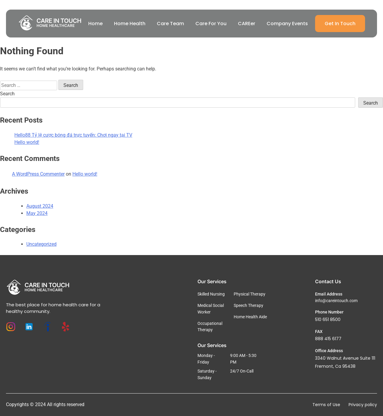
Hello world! (26, 142)
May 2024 (37, 213)
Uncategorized (41, 244)
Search (7, 94)
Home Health (129, 23)
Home (95, 23)
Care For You (211, 23)
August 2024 (39, 206)
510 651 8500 (328, 319)
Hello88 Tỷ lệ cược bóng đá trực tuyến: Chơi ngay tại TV (73, 135)
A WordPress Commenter (38, 174)
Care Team (170, 23)
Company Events (287, 23)
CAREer (246, 23)
